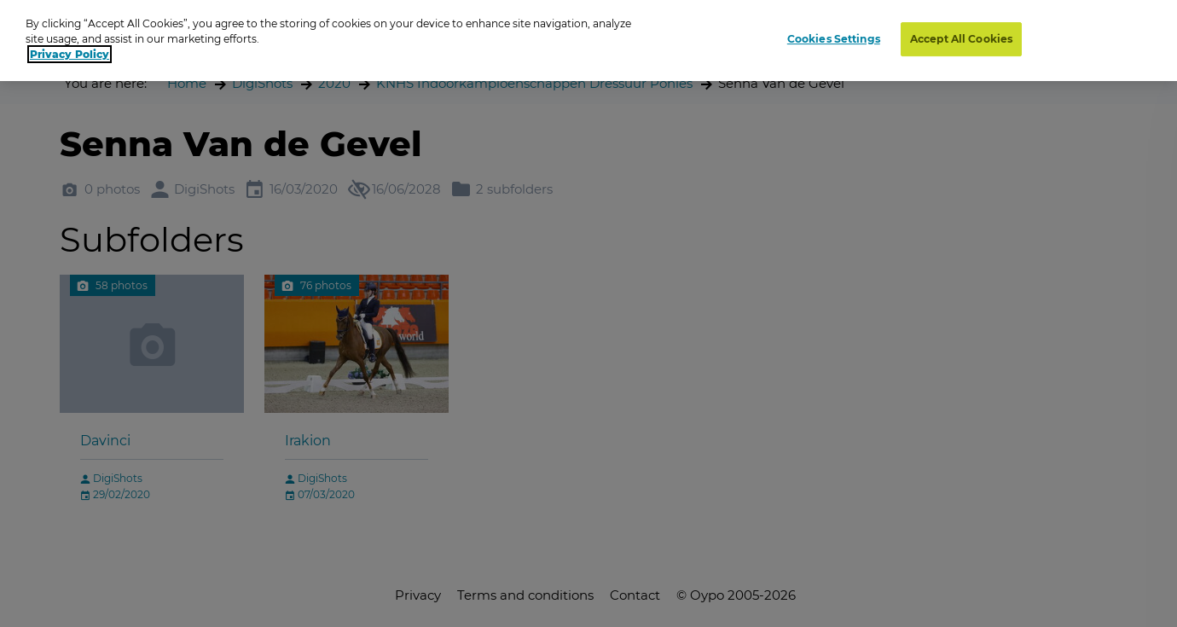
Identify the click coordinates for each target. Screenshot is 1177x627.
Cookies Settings (833, 38)
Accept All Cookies (961, 38)
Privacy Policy (69, 54)
